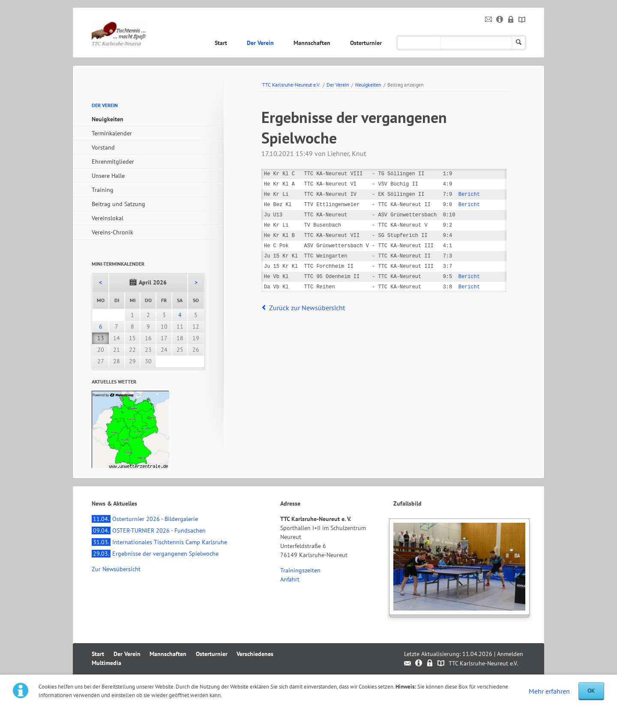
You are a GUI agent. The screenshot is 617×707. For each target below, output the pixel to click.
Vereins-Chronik (112, 232)
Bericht (469, 194)
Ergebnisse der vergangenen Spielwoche (155, 553)
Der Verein (260, 43)
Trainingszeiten (300, 570)
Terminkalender (112, 133)
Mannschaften (312, 43)
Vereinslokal (107, 218)
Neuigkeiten (368, 84)
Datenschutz (511, 19)
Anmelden (510, 654)
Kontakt (488, 19)
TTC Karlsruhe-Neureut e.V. (291, 84)
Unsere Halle (108, 176)
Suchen (518, 42)
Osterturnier (366, 43)
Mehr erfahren (549, 691)
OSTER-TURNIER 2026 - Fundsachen (149, 530)
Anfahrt (290, 579)
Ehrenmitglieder (113, 161)
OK (591, 691)
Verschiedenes (419, 43)
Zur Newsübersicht (116, 569)
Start (221, 43)
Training (103, 190)
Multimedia (473, 43)
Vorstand (103, 147)
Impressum (499, 19)
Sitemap (522, 19)
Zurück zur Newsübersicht (307, 307)
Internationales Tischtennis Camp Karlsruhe (159, 542)
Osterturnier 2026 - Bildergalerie (145, 519)
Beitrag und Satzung (118, 204)
